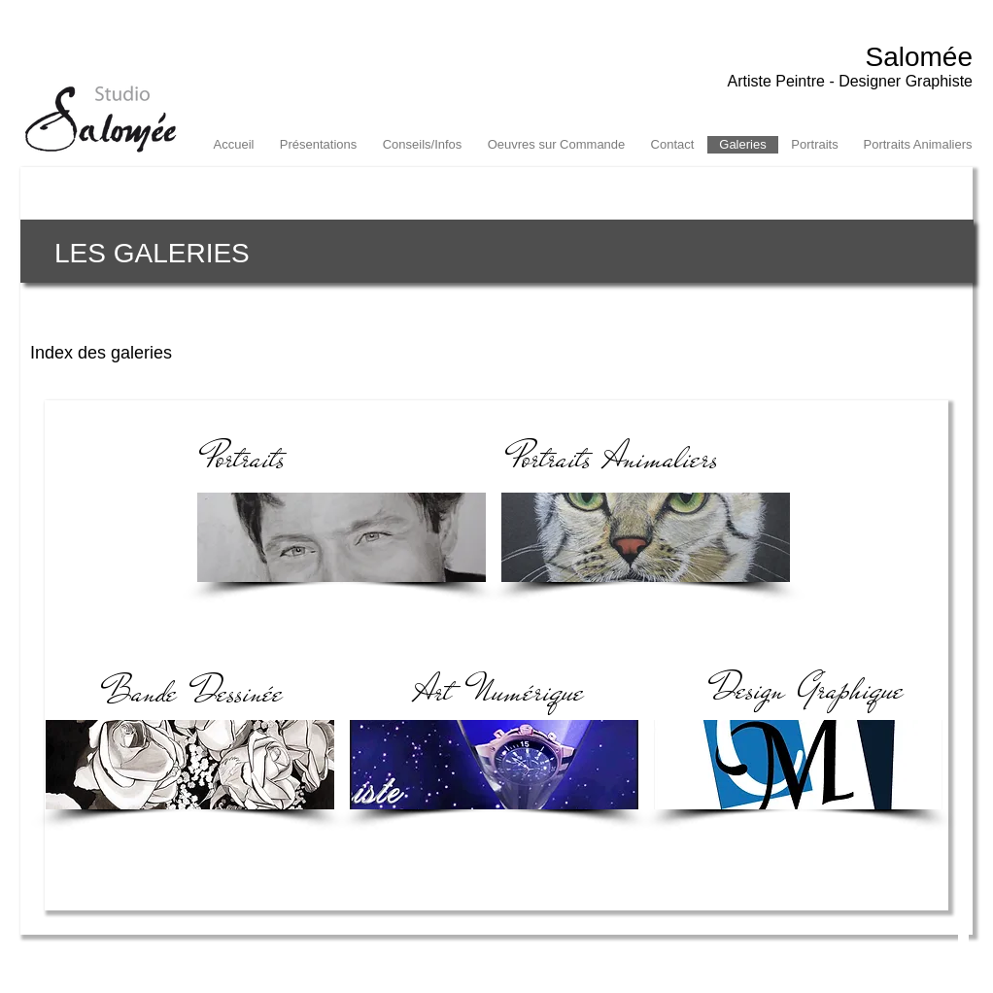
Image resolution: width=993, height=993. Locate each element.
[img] (190, 764)
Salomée (919, 57)
